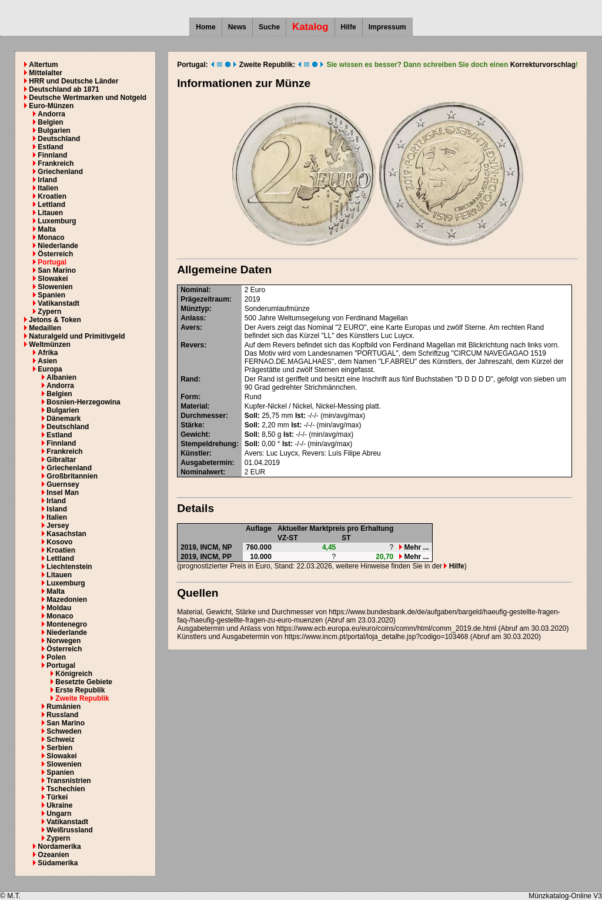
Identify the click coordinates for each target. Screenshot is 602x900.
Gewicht (194, 434)
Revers (192, 345)
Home (205, 27)
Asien (47, 361)
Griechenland (60, 172)
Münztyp (194, 309)
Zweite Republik (82, 698)
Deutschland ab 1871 (64, 89)
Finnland (52, 155)
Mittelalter (45, 73)
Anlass (191, 318)
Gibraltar (61, 460)
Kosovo (59, 542)
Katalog (310, 26)
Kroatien (52, 196)
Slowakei (53, 279)
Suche (269, 27)
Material (193, 406)
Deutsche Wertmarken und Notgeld (87, 97)
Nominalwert (201, 472)
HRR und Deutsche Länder (73, 81)
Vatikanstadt (58, 303)
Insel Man (62, 493)
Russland (62, 715)
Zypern (49, 311)
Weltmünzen (49, 344)
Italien (48, 188)
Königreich (73, 674)
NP (227, 547)
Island (56, 509)
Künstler (194, 453)
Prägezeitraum (204, 299)
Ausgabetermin (206, 463)
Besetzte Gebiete (83, 682)
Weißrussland (69, 830)
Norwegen (63, 641)
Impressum (387, 27)
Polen (56, 657)
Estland (50, 147)
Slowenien (55, 287)
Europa (50, 369)
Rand (189, 379)
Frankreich (55, 163)
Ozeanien (53, 855)
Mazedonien (66, 599)
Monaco (51, 237)
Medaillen (45, 328)
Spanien (51, 295)
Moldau (58, 608)
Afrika (48, 353)
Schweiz (60, 739)
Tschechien (65, 789)
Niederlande (58, 246)
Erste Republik (80, 690)
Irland (47, 180)
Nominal (194, 290)
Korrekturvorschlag (543, 65)
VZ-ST (287, 538)
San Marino (57, 270)
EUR (257, 472)
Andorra (51, 114)
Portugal (52, 262)
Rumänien (63, 706)
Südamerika (58, 863)
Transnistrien (68, 781)
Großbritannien (72, 476)
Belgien (50, 122)
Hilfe (348, 27)
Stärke (191, 425)
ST (346, 538)
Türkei (57, 797)
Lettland (51, 204)
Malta (47, 229)
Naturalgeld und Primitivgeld (77, 336)
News (237, 27)
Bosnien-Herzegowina (83, 402)
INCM (209, 547)
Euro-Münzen (51, 106)
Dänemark (63, 418)
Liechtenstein (69, 567)
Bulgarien (54, 130)
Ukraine (59, 805)
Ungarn (58, 813)
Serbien (59, 748)
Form (189, 397)
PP (227, 557)
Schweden (63, 731)
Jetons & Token (55, 320)
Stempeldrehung (208, 444)
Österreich (55, 254)
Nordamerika (59, 846)
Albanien (61, 377)
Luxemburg (57, 221)
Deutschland (59, 139)
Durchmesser (203, 415)
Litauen (50, 213)
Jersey (57, 525)
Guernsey (62, 484)
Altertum (43, 65)
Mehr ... (414, 547)
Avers (190, 327)
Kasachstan (66, 534)
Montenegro (66, 624)
